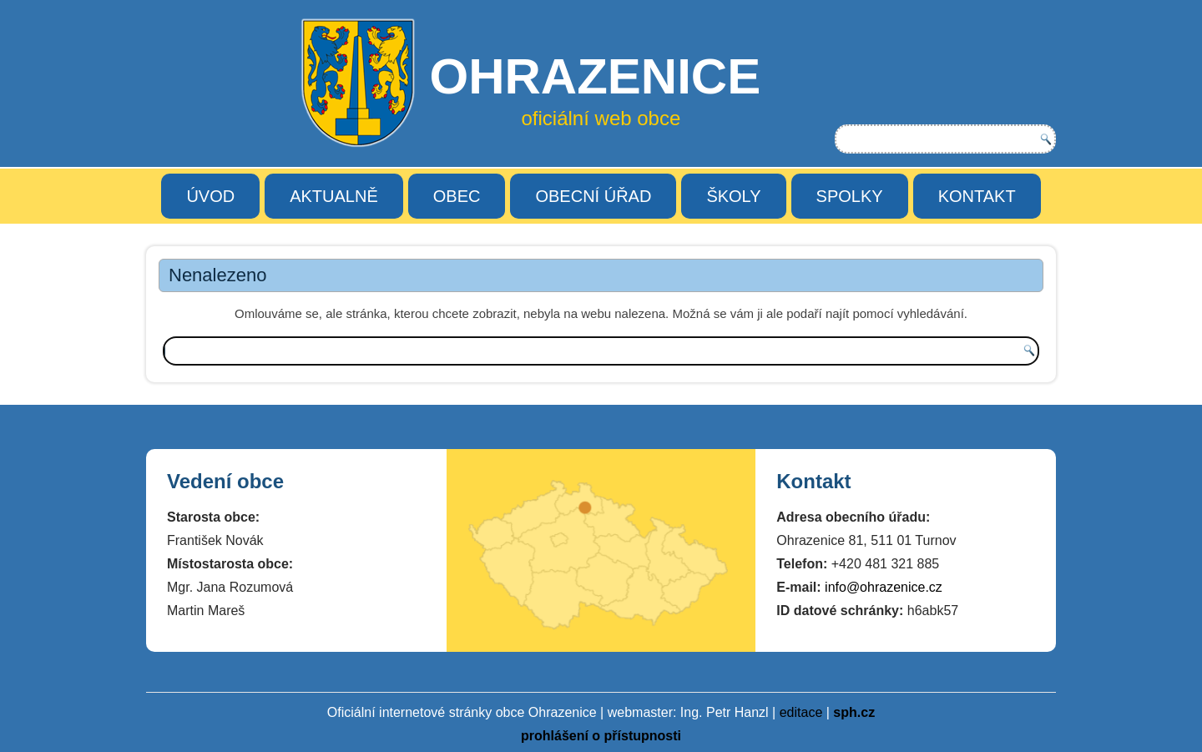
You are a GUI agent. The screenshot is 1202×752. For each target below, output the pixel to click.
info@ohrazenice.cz (883, 587)
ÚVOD (210, 196)
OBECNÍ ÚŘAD (593, 196)
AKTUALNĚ (334, 196)
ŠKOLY (733, 196)
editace (801, 712)
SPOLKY (849, 196)
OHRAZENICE (594, 76)
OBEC (457, 196)
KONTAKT (977, 196)
